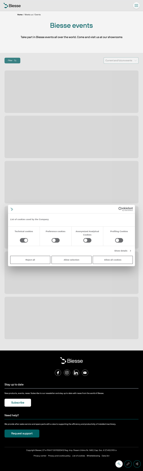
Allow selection (71, 260)
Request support (22, 433)
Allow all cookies (112, 260)
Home (20, 15)
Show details (120, 251)
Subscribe (17, 402)
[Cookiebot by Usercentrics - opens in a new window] (120, 209)
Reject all (30, 260)
